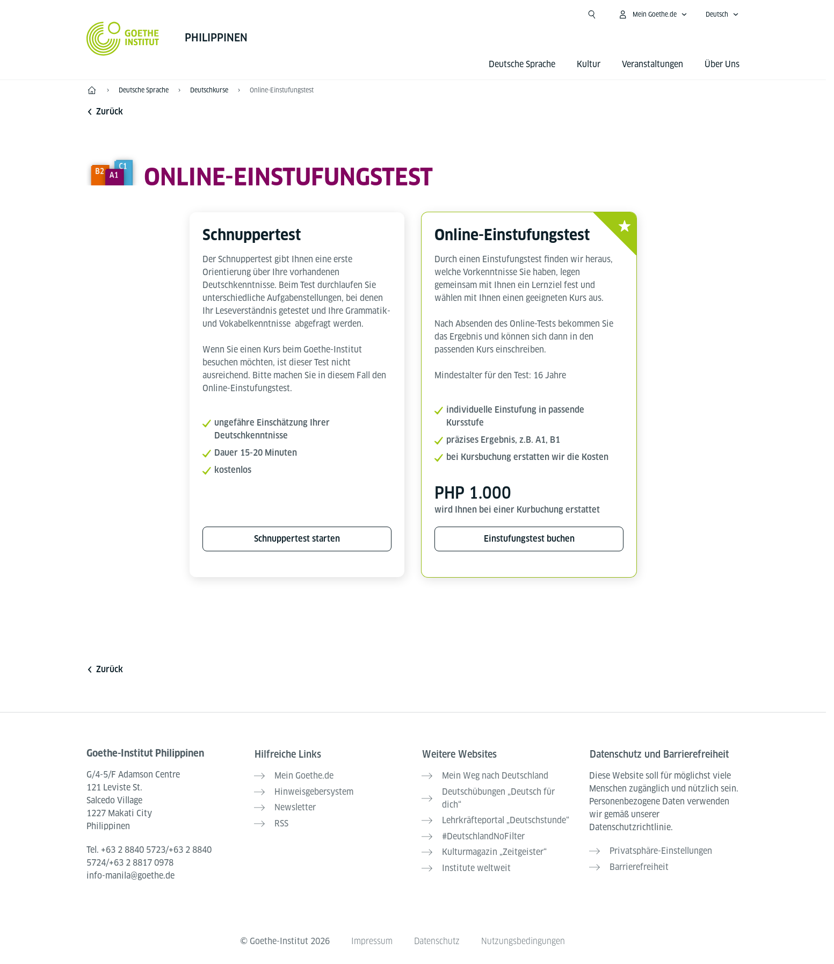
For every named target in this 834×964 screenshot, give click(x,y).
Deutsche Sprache (522, 64)
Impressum (370, 938)
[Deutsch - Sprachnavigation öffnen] (722, 14)
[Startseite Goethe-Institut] (122, 38)
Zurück (104, 111)
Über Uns (722, 64)
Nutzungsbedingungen (524, 938)
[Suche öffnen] (592, 14)
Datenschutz (436, 938)
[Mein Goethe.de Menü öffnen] (652, 14)
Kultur (588, 64)
